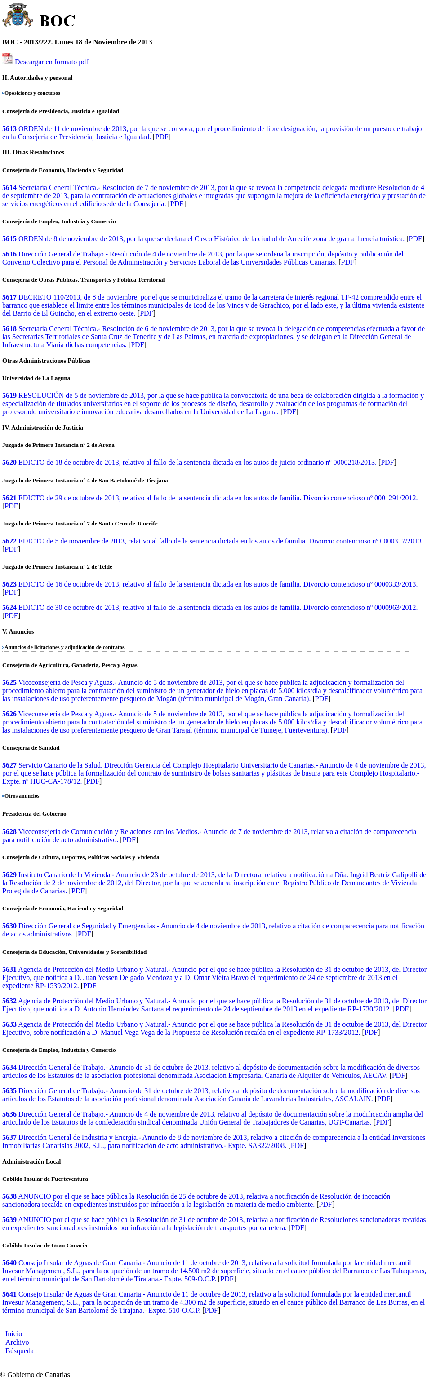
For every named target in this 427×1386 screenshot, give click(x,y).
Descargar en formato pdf (52, 62)
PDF (161, 137)
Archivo (17, 1342)
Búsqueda (19, 1351)
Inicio (13, 1333)
